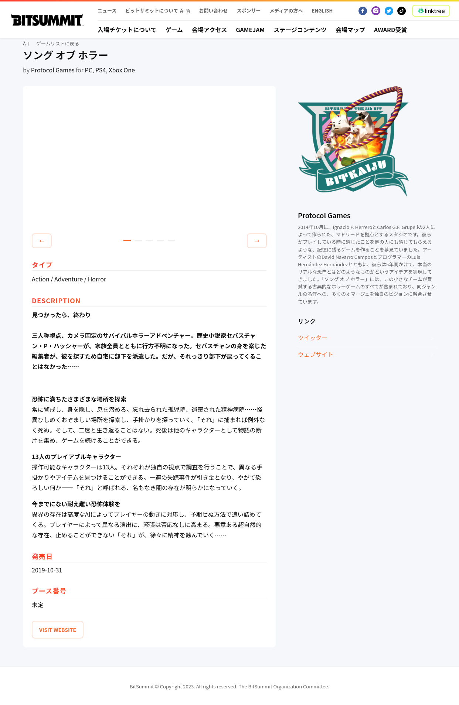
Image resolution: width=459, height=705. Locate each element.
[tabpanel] (149, 161)
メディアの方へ (286, 10)
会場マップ (350, 29)
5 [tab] (171, 240)
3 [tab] (149, 240)
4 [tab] (160, 240)
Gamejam (250, 29)
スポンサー (249, 10)
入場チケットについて (127, 29)
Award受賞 (390, 29)
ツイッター (312, 337)
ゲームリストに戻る (57, 43)
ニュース (107, 10)
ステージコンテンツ (300, 29)
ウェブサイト (315, 354)
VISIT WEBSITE (57, 629)
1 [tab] (127, 240)
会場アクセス (209, 29)
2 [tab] (138, 240)
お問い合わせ (213, 10)
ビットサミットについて (151, 10)
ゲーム (174, 29)
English (322, 10)
